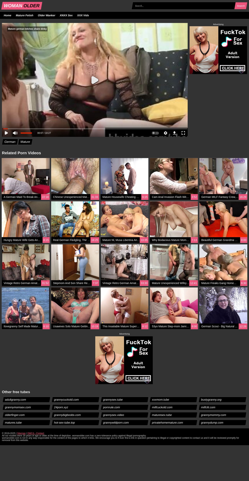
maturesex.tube (162, 414)
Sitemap (21, 433)
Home (8, 15)
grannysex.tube (113, 399)
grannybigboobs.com (67, 414)
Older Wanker (46, 15)
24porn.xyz (61, 407)
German (10, 141)
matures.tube (13, 422)
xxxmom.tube (160, 399)
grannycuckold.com (66, 399)
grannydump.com (212, 422)
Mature (25, 141)
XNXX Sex (66, 15)
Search (241, 5)
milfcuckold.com (162, 407)
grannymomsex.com (18, 407)
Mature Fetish (25, 15)
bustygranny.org (211, 399)
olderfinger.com (15, 414)
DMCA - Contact (35, 433)
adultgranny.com (15, 399)
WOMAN (21, 5)
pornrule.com (111, 407)
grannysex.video (113, 414)
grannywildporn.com (116, 422)
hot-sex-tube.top (64, 422)
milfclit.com (208, 407)
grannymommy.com (214, 414)
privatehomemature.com (167, 422)
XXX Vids (83, 15)
